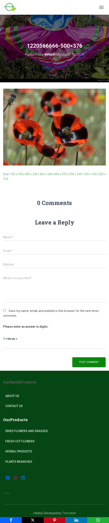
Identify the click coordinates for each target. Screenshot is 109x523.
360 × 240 (45, 174)
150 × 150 (16, 174)
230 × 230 (75, 174)
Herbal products (18, 451)
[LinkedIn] (76, 520)
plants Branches (18, 461)
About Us (12, 396)
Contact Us (14, 406)
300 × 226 (31, 174)
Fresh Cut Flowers (20, 441)
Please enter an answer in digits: (25, 326)
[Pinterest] (54, 520)
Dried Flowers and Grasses (26, 431)
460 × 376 (60, 174)
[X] (32, 520)
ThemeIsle (69, 513)
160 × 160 (90, 174)
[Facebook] (11, 520)
